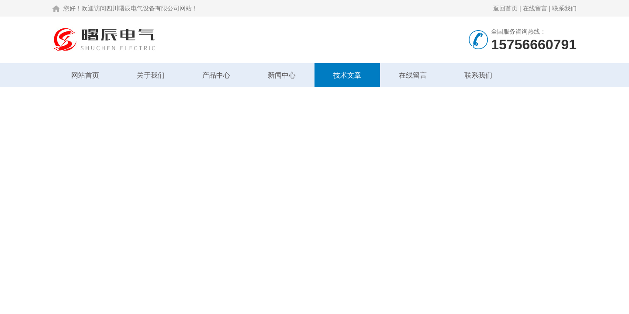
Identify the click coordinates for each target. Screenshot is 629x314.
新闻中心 (282, 75)
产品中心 (216, 75)
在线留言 (535, 8)
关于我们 (151, 75)
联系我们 (564, 8)
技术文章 (347, 75)
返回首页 (505, 8)
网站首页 (85, 75)
